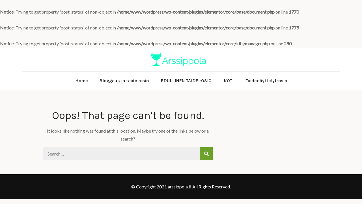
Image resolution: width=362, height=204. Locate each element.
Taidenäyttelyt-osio (266, 80)
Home (81, 80)
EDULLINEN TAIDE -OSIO (186, 80)
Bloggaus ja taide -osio (124, 80)
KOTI (229, 80)
